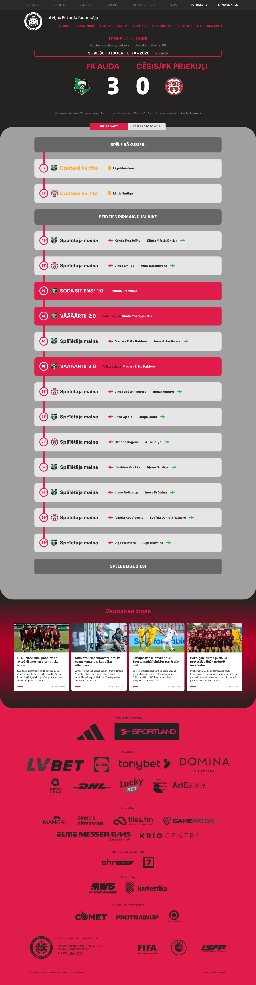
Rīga (170, 4)
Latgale (109, 4)
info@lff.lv (75, 952)
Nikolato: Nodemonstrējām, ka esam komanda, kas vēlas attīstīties (97, 661)
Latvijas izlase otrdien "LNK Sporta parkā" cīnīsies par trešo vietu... (156, 661)
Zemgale (82, 4)
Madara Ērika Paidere (131, 341)
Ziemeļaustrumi (141, 4)
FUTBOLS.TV (199, 5)
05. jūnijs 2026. (214, 686)
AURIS (223, 972)
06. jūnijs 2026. (41, 686)
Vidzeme (56, 4)
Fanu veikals (228, 5)
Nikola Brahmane (125, 291)
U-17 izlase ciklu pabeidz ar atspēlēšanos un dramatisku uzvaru (37, 661)
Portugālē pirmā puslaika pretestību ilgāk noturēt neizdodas (208, 661)
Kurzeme (29, 4)
